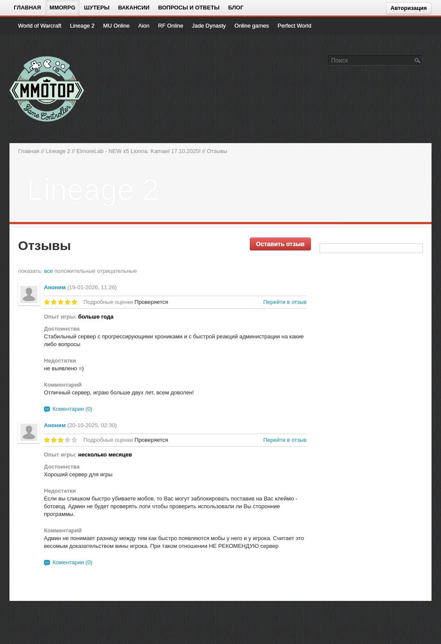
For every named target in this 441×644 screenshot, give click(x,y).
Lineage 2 (82, 25)
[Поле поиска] (417, 60)
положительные (74, 271)
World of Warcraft (39, 25)
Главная (27, 7)
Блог (236, 7)
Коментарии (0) (72, 409)
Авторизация (409, 8)
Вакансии (133, 7)
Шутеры (96, 7)
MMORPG (62, 7)
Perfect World (295, 25)
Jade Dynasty (209, 25)
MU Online (116, 25)
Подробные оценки (108, 302)
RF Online (170, 25)
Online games (251, 25)
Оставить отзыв (280, 244)
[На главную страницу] (47, 89)
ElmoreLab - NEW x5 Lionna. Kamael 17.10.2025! (139, 151)
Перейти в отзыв (285, 302)
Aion (143, 25)
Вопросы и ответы (189, 7)
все (48, 271)
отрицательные (117, 271)
